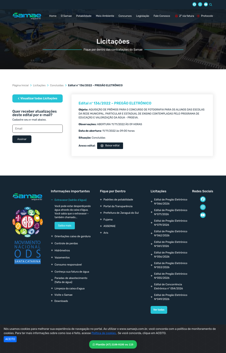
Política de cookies (104, 333)
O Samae (66, 15)
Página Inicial (20, 85)
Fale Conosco (162, 15)
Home (52, 15)
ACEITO (10, 339)
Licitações (39, 85)
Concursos (125, 15)
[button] (210, 4)
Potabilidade (83, 15)
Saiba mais (64, 225)
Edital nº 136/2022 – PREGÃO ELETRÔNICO (115, 103)
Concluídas (57, 85)
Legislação (142, 15)
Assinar (21, 139)
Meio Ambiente (105, 15)
